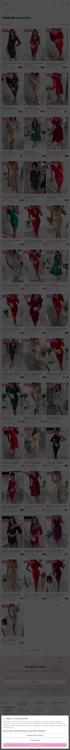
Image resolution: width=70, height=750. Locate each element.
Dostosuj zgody (35, 740)
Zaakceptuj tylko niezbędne (35, 735)
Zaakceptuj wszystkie (35, 745)
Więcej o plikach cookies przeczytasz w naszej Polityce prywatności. (24, 730)
